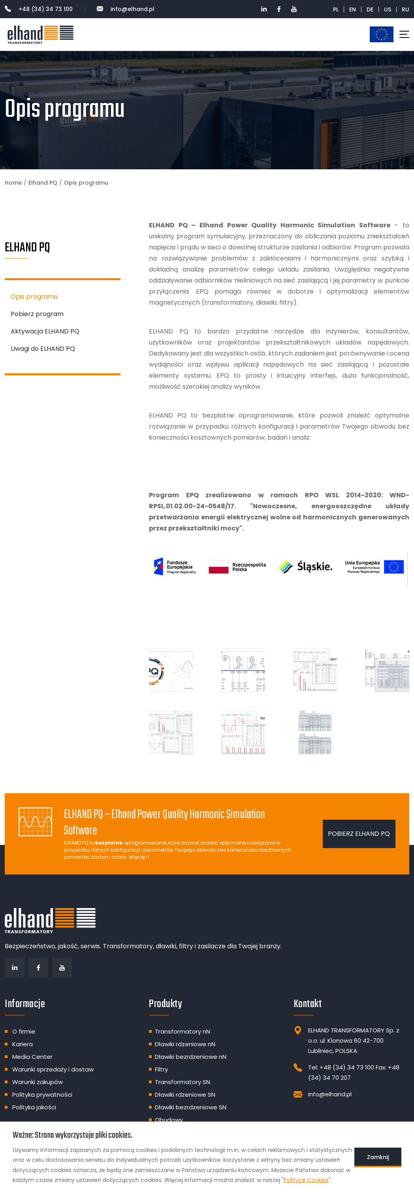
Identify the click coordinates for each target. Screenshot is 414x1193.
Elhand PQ (42, 183)
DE (370, 9)
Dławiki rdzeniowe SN (185, 1094)
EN (352, 9)
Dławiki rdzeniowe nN (185, 1044)
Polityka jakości (34, 1107)
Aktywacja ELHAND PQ (45, 331)
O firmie (23, 1031)
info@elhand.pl (125, 9)
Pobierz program (37, 313)
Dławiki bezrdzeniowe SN (190, 1107)
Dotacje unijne (381, 34)
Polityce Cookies (306, 1180)
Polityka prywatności (42, 1094)
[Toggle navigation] (404, 34)
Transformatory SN (182, 1082)
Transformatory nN (182, 1031)
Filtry (161, 1069)
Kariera (22, 1044)
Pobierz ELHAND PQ (359, 833)
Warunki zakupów (37, 1082)
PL (336, 9)
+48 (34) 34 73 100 (39, 9)
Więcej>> (139, 857)
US (387, 9)
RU (405, 9)
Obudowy (169, 1120)
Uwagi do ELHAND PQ (43, 348)
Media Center (32, 1057)
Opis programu (34, 296)
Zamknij (378, 1157)
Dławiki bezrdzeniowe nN (190, 1057)
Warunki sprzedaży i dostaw (53, 1069)
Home (13, 183)
